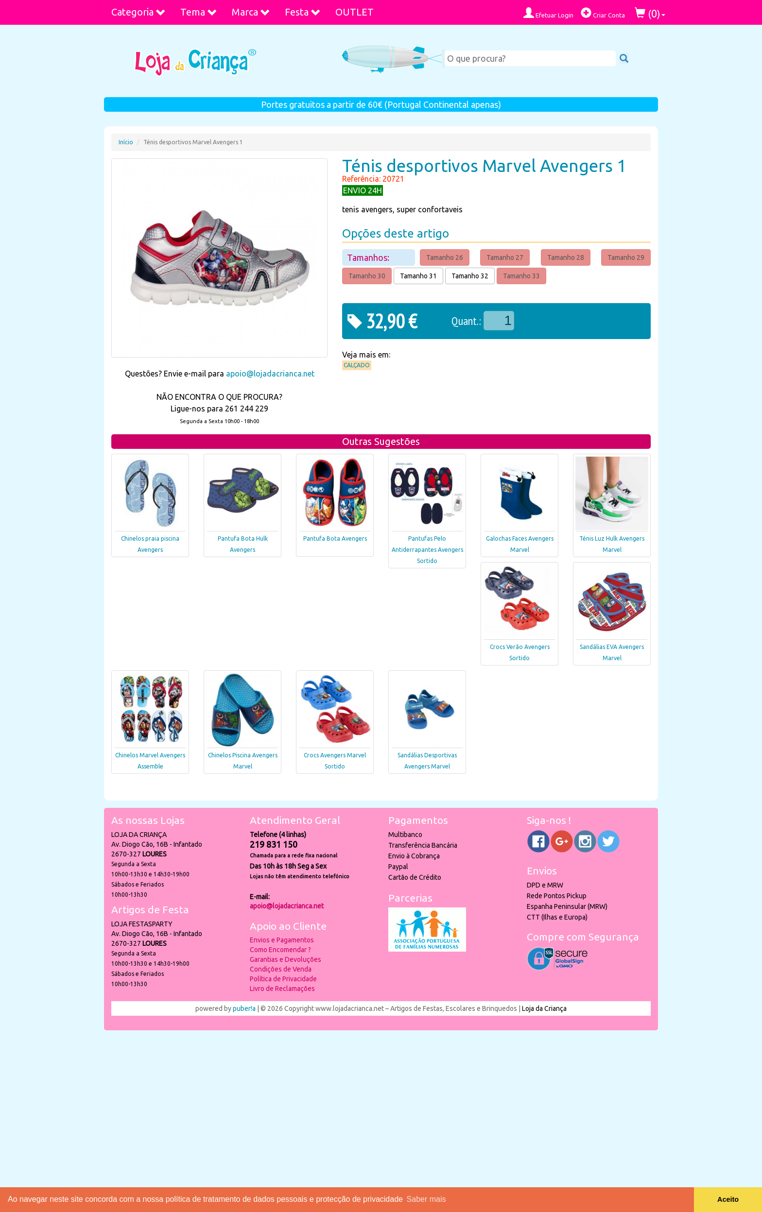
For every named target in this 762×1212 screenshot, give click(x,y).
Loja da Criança (544, 1008)
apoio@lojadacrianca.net (270, 373)
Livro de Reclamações (282, 988)
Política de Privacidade (283, 979)
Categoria (138, 11)
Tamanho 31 (418, 276)
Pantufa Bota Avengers (335, 538)
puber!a (244, 1008)
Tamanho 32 (469, 276)
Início (126, 142)
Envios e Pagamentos (282, 940)
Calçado (357, 365)
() (650, 13)
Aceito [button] (728, 1199)
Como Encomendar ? (280, 950)
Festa (303, 11)
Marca (251, 11)
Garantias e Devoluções (285, 959)
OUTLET (354, 11)
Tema (198, 11)
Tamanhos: (369, 257)
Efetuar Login (548, 12)
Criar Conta (603, 12)
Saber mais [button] (426, 1199)
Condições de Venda (281, 969)
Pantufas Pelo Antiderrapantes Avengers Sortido (427, 549)
